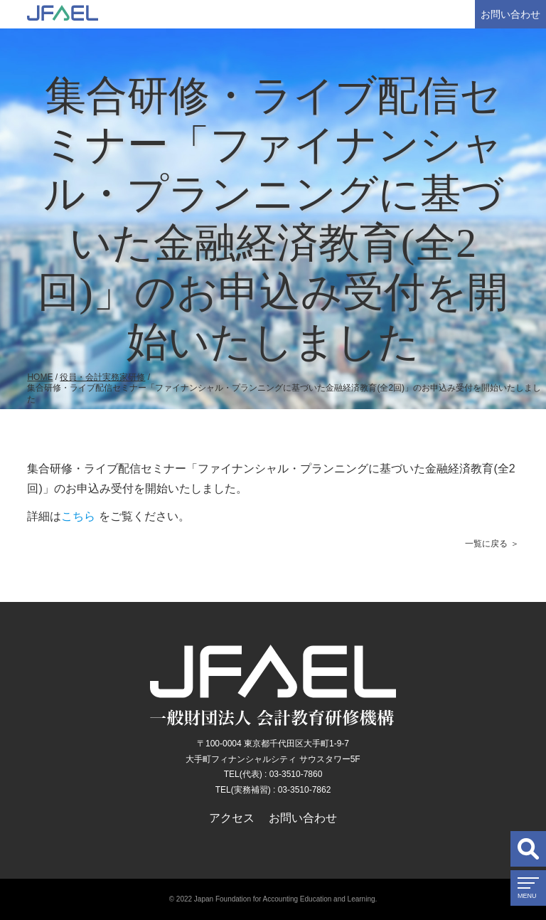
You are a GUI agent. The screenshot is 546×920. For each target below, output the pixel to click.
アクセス (232, 818)
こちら (78, 516)
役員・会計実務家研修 (102, 377)
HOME (40, 377)
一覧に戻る (486, 544)
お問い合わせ (510, 14)
